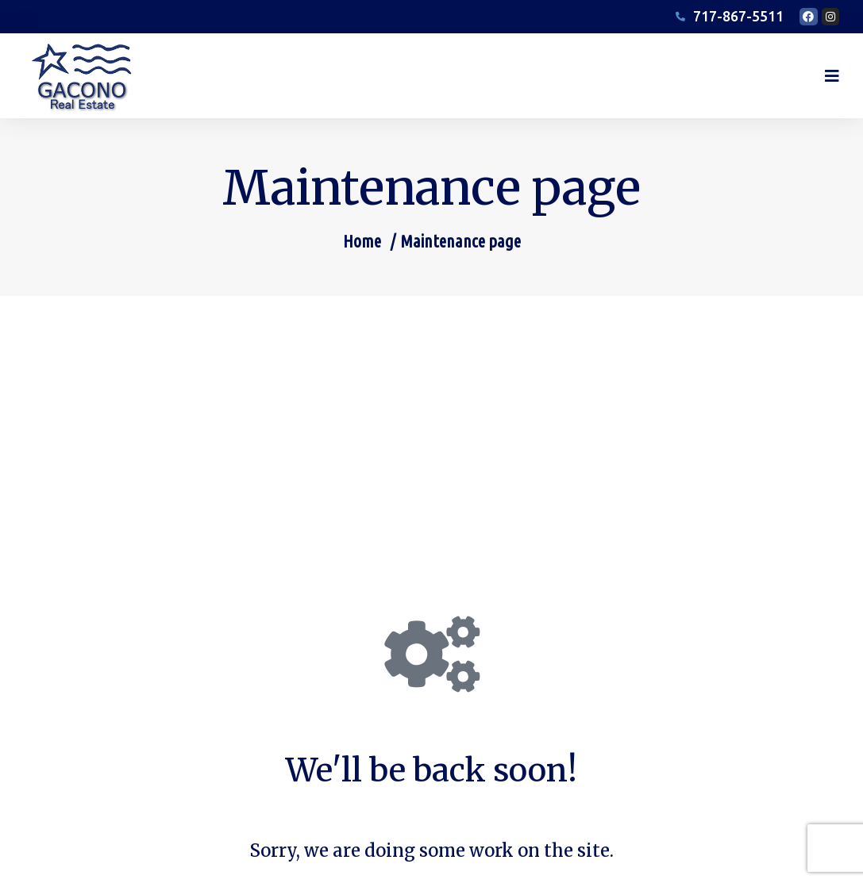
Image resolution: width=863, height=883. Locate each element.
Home (362, 256)
